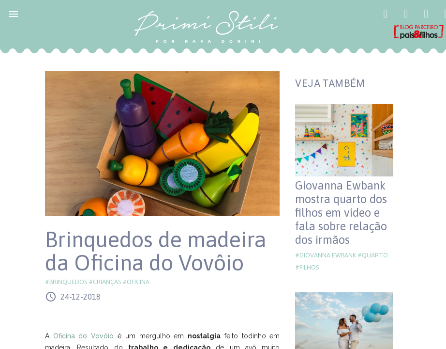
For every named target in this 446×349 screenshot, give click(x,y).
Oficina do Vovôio (83, 336)
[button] (13, 13)
